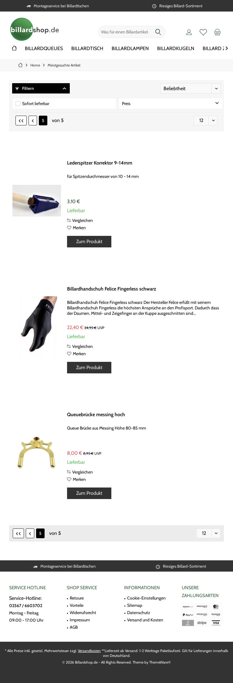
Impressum (80, 620)
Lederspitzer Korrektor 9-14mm (99, 163)
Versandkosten (89, 650)
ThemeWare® (160, 662)
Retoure (77, 598)
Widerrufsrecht (83, 612)
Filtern (24, 88)
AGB (74, 627)
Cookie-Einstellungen (146, 598)
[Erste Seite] (21, 120)
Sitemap (134, 605)
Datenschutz (138, 612)
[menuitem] (217, 32)
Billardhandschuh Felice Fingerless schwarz (111, 289)
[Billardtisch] (87, 48)
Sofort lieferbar (35, 103)
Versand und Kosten (145, 620)
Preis (126, 103)
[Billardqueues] (44, 48)
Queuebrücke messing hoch (96, 414)
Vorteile (76, 605)
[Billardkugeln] (175, 48)
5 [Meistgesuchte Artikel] (43, 120)
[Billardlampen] (130, 48)
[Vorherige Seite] (33, 120)
